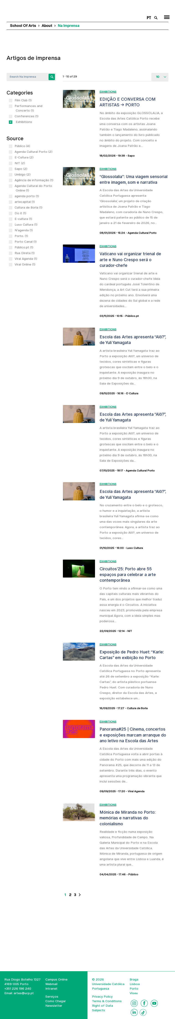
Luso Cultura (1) (26, 224)
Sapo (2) (21, 169)
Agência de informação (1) (34, 180)
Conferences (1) (27, 116)
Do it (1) (21, 213)
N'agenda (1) (24, 230)
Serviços (51, 996)
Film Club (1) (24, 100)
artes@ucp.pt (23, 993)
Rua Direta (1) (25, 253)
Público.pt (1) (24, 247)
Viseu (134, 993)
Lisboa (135, 984)
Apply (52, 77)
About (47, 25)
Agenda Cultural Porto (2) (34, 151)
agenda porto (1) (27, 196)
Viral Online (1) (25, 264)
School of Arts (23, 25)
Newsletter (53, 1005)
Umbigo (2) (23, 174)
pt (149, 18)
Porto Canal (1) (26, 241)
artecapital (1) (25, 202)
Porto (134, 988)
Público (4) (23, 146)
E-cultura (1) (24, 219)
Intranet (51, 988)
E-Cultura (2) (24, 157)
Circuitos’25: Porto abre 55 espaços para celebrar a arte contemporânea (128, 574)
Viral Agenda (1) (26, 258)
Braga (134, 979)
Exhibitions (108, 91)
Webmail (51, 984)
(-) (17, 122)
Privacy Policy (102, 996)
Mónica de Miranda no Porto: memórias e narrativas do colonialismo (127, 818)
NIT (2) (20, 163)
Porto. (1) (22, 236)
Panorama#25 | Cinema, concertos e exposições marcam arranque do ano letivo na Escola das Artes (133, 735)
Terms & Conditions (107, 1001)
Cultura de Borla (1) (29, 207)
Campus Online (56, 979)
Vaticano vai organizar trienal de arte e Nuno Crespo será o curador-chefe (130, 259)
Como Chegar (55, 1001)
